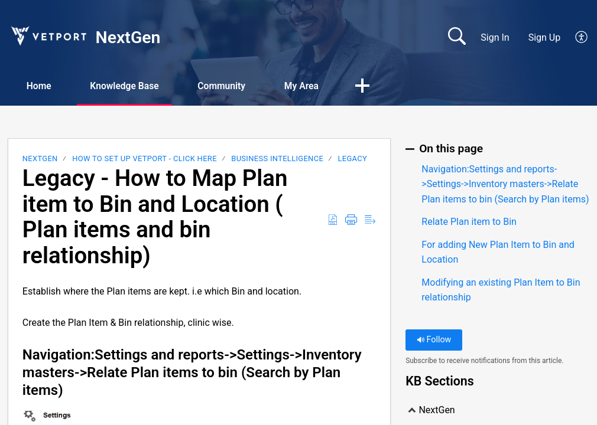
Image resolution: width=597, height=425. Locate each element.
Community (231, 85)
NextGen (40, 159)
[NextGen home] (48, 36)
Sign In (495, 37)
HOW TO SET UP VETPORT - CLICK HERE (144, 159)
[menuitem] (574, 37)
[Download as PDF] (332, 220)
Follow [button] (434, 340)
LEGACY (353, 159)
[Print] (351, 220)
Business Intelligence (277, 159)
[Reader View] (370, 220)
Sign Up (544, 37)
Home (41, 85)
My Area (314, 85)
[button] (377, 86)
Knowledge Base (130, 85)
